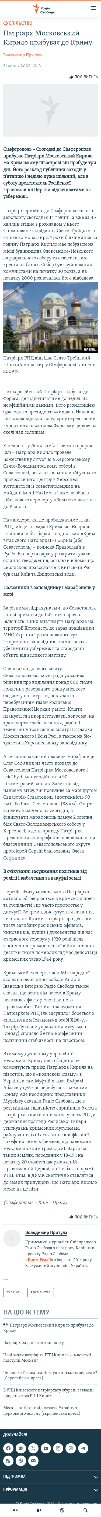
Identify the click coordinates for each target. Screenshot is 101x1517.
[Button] (83, 77)
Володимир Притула (22, 55)
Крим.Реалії (39, 1260)
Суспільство (18, 23)
